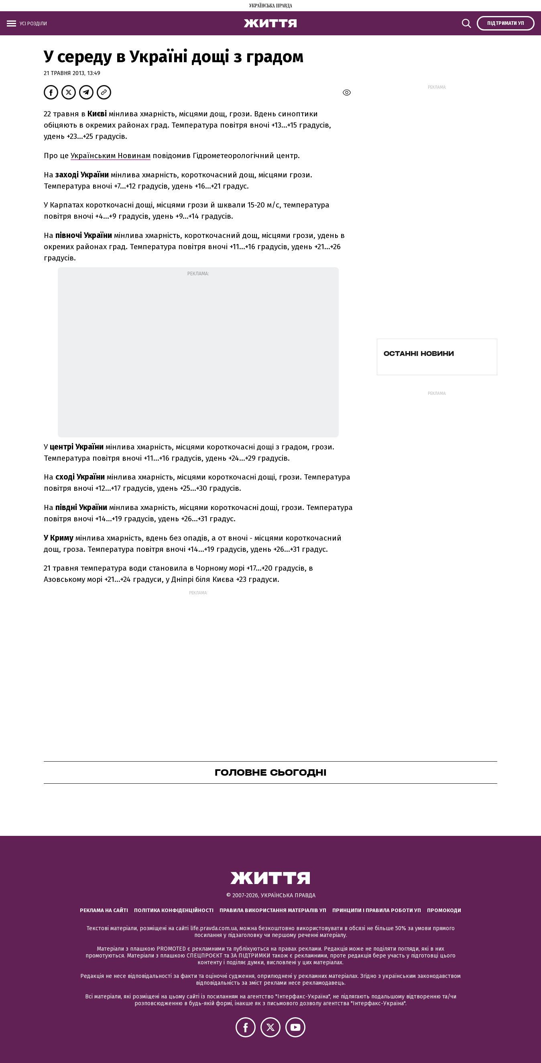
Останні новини (419, 353)
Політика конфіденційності (174, 910)
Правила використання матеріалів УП (273, 910)
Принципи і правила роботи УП (376, 910)
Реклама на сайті (104, 910)
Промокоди (444, 910)
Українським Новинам (111, 155)
